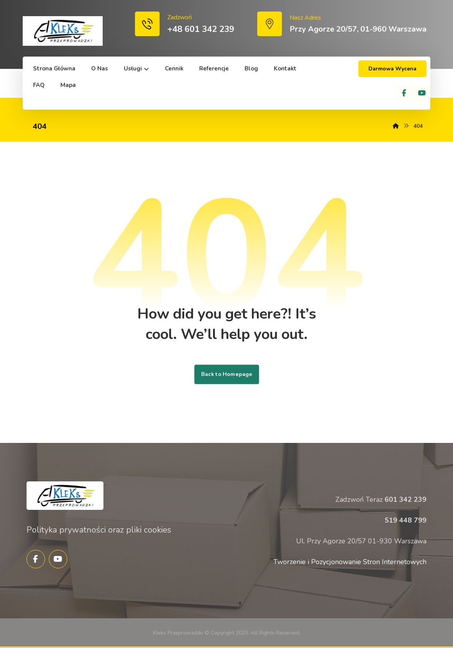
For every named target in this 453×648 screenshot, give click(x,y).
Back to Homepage (226, 374)
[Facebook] (403, 93)
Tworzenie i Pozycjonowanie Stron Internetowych (349, 561)
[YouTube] (421, 93)
